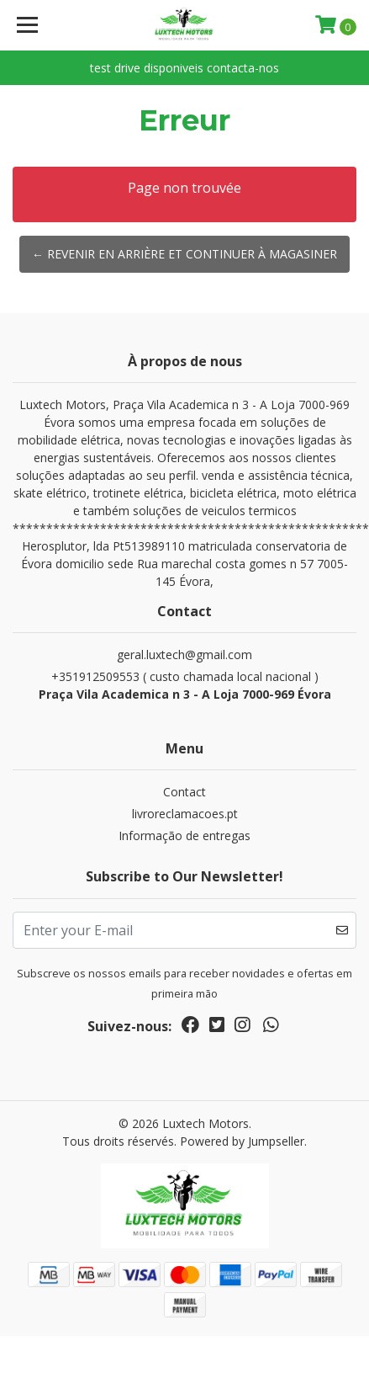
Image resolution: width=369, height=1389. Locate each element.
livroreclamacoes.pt (185, 814)
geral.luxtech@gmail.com (184, 655)
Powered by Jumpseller (242, 1141)
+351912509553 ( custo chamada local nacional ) (184, 685)
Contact (184, 792)
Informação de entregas (184, 836)
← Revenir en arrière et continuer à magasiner (184, 254)
